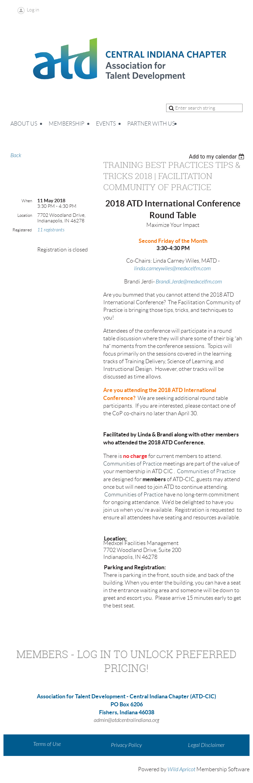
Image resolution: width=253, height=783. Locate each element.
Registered (22, 230)
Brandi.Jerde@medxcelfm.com (189, 282)
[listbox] (217, 156)
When (27, 200)
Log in (33, 9)
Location (24, 215)
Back (15, 155)
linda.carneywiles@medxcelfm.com (172, 268)
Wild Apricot (181, 769)
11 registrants (50, 230)
